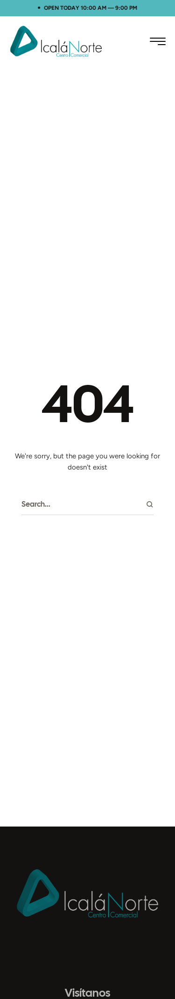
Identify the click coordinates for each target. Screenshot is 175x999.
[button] (158, 41)
